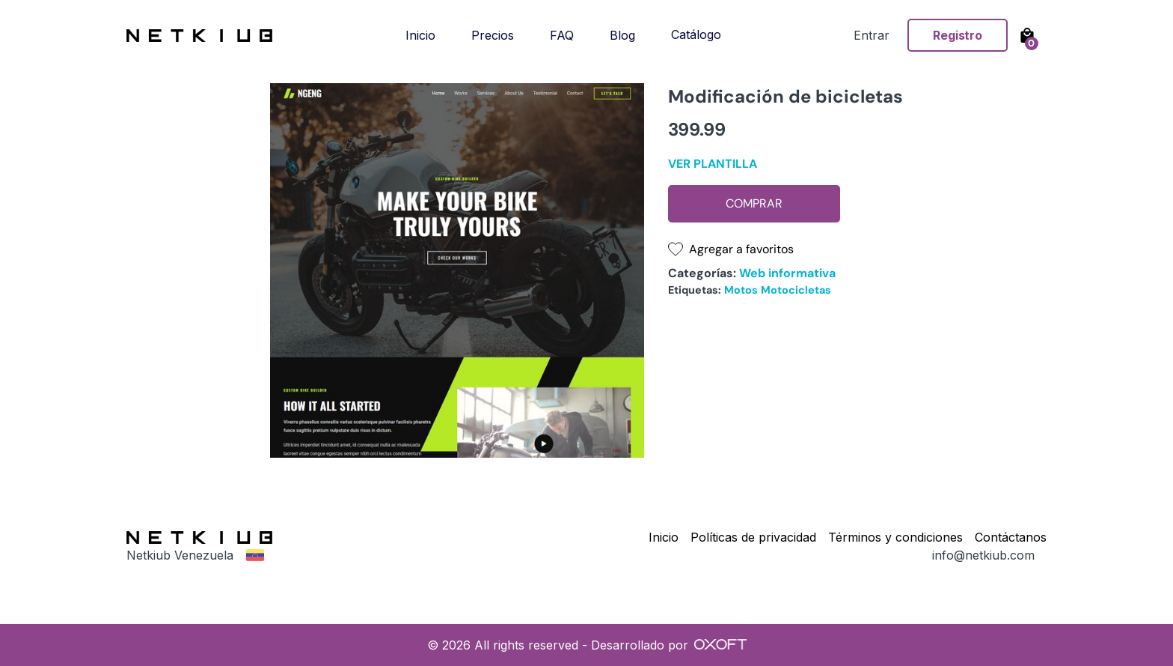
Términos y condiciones (895, 537)
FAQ (562, 35)
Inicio (420, 35)
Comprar (754, 203)
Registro (957, 35)
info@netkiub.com (983, 555)
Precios (492, 35)
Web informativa (787, 273)
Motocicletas (796, 290)
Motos (741, 290)
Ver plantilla (712, 164)
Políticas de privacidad (753, 537)
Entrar (871, 35)
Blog (622, 35)
